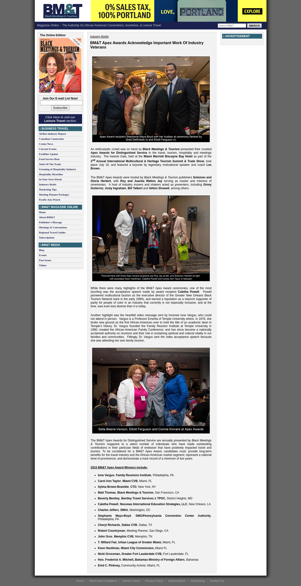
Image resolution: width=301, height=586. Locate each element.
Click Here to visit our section (60, 119)
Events (43, 255)
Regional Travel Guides (52, 232)
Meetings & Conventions (53, 227)
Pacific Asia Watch (49, 199)
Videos (43, 265)
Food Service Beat (49, 159)
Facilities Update (48, 154)
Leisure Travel (131, 581)
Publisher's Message (50, 222)
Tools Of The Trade (50, 164)
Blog (41, 250)
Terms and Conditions (103, 581)
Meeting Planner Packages (54, 194)
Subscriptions (47, 237)
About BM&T (47, 217)
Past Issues (45, 260)
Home (42, 212)
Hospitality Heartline (51, 174)
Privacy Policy (154, 581)
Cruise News (46, 143)
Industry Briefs (47, 184)
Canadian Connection (51, 138)
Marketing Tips (48, 189)
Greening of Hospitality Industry (57, 169)
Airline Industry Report (52, 133)
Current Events (48, 148)
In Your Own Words (50, 179)
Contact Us (217, 581)
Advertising (197, 581)
